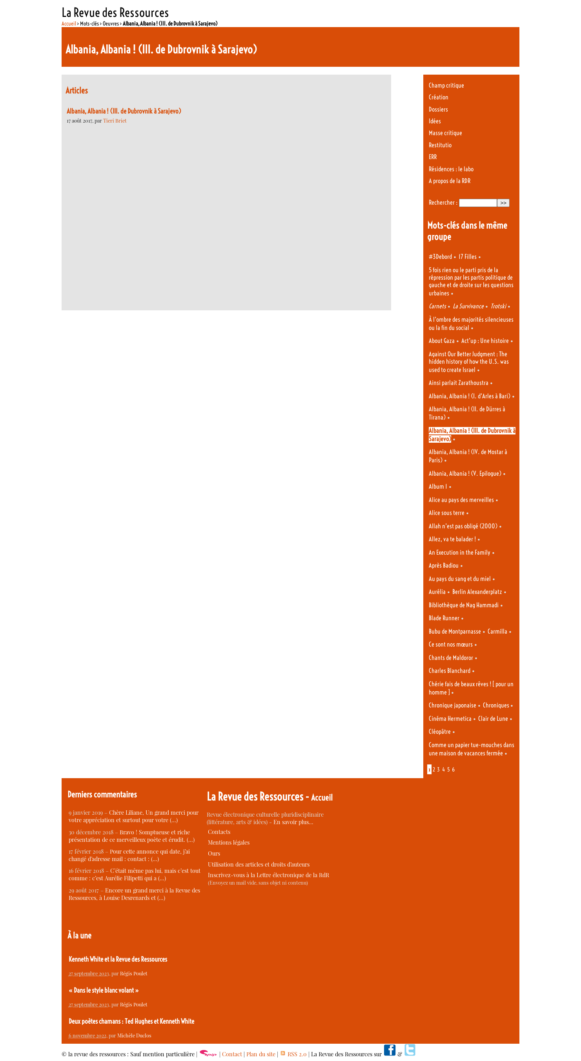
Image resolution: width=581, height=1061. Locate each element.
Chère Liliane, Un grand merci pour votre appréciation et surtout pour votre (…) (134, 816)
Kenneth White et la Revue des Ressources (118, 959)
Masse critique (445, 133)
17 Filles (468, 256)
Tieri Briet (115, 120)
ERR (433, 157)
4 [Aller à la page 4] (443, 769)
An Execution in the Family (459, 552)
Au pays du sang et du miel (460, 579)
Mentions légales (229, 842)
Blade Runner (444, 618)
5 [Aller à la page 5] (448, 769)
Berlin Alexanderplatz (477, 592)
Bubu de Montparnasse (455, 631)
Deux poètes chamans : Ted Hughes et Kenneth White (131, 1021)
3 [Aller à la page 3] (438, 769)
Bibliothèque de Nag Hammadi (464, 605)
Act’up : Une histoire (485, 341)
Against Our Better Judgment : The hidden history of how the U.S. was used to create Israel (469, 362)
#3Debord (440, 256)
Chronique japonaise (452, 705)
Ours (214, 853)
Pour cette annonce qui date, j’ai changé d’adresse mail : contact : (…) (129, 855)
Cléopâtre (440, 731)
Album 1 (438, 486)
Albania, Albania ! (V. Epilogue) (465, 473)
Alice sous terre (446, 513)
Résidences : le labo (451, 169)
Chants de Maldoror (451, 658)
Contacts (219, 832)
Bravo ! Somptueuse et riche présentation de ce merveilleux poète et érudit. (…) (132, 835)
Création (438, 97)
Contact (232, 1054)
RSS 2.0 (293, 1054)
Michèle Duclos (134, 1035)
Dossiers (438, 109)
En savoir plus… (293, 822)
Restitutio (440, 145)
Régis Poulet (134, 973)
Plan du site (260, 1054)
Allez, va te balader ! (452, 539)
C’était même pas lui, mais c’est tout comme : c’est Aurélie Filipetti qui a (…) (134, 874)
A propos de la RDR (449, 181)
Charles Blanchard (449, 670)
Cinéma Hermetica (450, 718)
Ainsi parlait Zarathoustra (458, 383)
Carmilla (497, 631)
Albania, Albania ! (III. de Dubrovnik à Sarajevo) (124, 111)
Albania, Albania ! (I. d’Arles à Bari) (469, 396)
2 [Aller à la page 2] (434, 769)
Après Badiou (444, 565)
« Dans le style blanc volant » (104, 990)
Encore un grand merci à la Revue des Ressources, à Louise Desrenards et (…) (134, 894)
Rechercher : (443, 202)
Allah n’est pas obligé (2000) (463, 526)
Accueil (69, 23)
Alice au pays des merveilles (461, 500)
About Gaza (442, 341)
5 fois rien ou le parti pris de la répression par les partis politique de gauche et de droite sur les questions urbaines (471, 281)
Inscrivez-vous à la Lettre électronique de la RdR (268, 875)
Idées (435, 121)
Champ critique (446, 85)
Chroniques (496, 705)
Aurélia (437, 592)
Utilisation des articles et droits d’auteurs (259, 864)
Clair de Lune (493, 718)
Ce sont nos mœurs (451, 644)
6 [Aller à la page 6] (453, 769)
